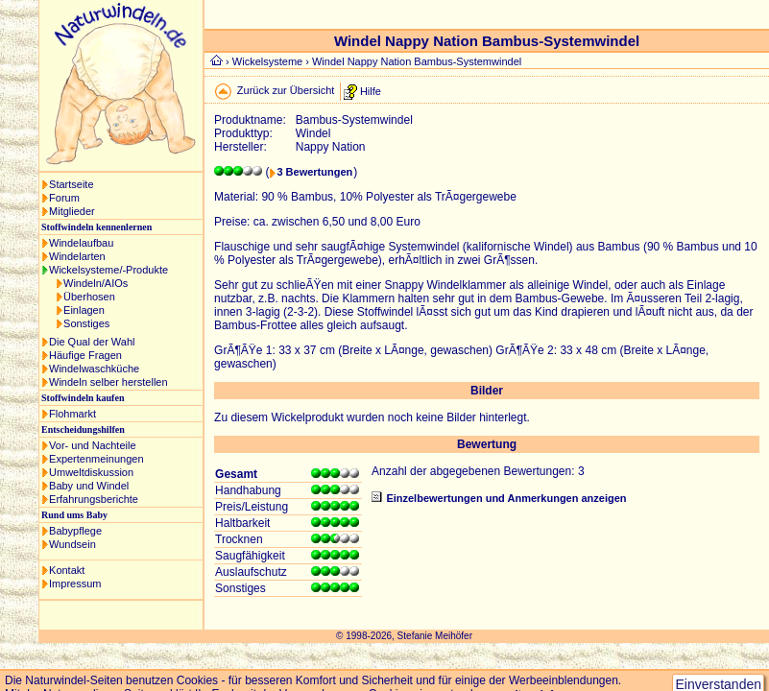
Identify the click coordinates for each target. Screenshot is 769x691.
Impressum (75, 583)
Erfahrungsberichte (93, 499)
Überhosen (89, 296)
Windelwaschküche (94, 368)
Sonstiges (86, 323)
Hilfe (370, 90)
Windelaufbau (81, 243)
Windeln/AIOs (95, 283)
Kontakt (66, 570)
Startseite (71, 184)
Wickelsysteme (267, 61)
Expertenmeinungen (96, 459)
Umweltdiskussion (91, 472)
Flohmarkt (72, 413)
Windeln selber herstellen (108, 382)
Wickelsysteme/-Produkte (108, 269)
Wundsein (72, 544)
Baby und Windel (89, 485)
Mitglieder (72, 211)
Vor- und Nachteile (92, 445)
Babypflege (75, 530)
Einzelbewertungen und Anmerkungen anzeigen (506, 498)
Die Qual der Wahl (91, 341)
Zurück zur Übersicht (285, 90)
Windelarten (77, 256)
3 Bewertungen (314, 172)
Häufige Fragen (85, 355)
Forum (64, 197)
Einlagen (84, 310)
